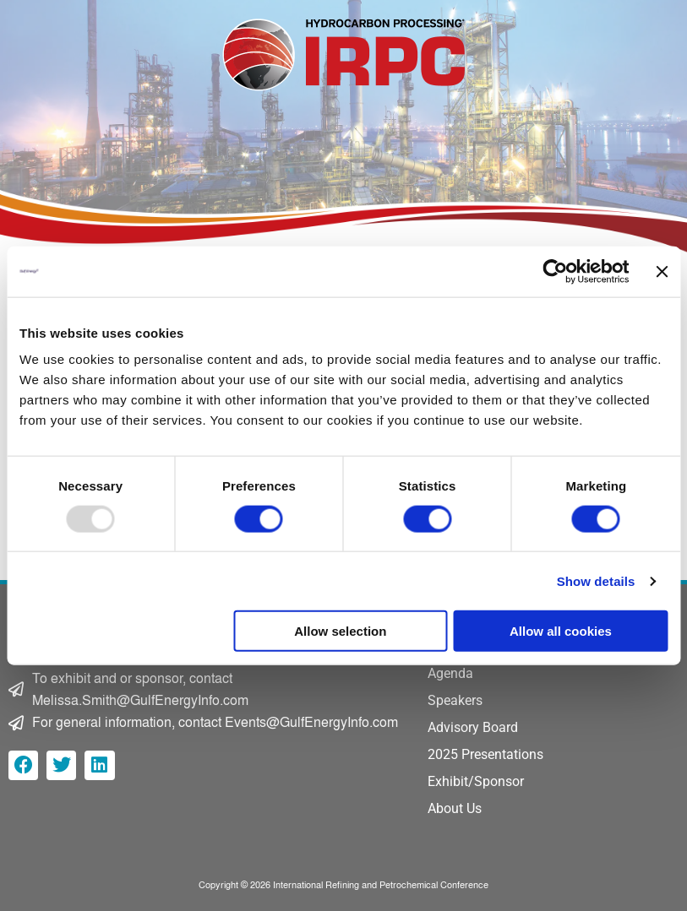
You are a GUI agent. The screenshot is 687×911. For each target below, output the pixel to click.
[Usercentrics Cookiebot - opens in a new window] (555, 271)
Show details (596, 580)
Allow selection (340, 631)
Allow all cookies (561, 631)
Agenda (450, 673)
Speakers (455, 700)
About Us (455, 808)
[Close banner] (662, 271)
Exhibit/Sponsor (476, 781)
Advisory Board (473, 727)
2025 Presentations (485, 754)
